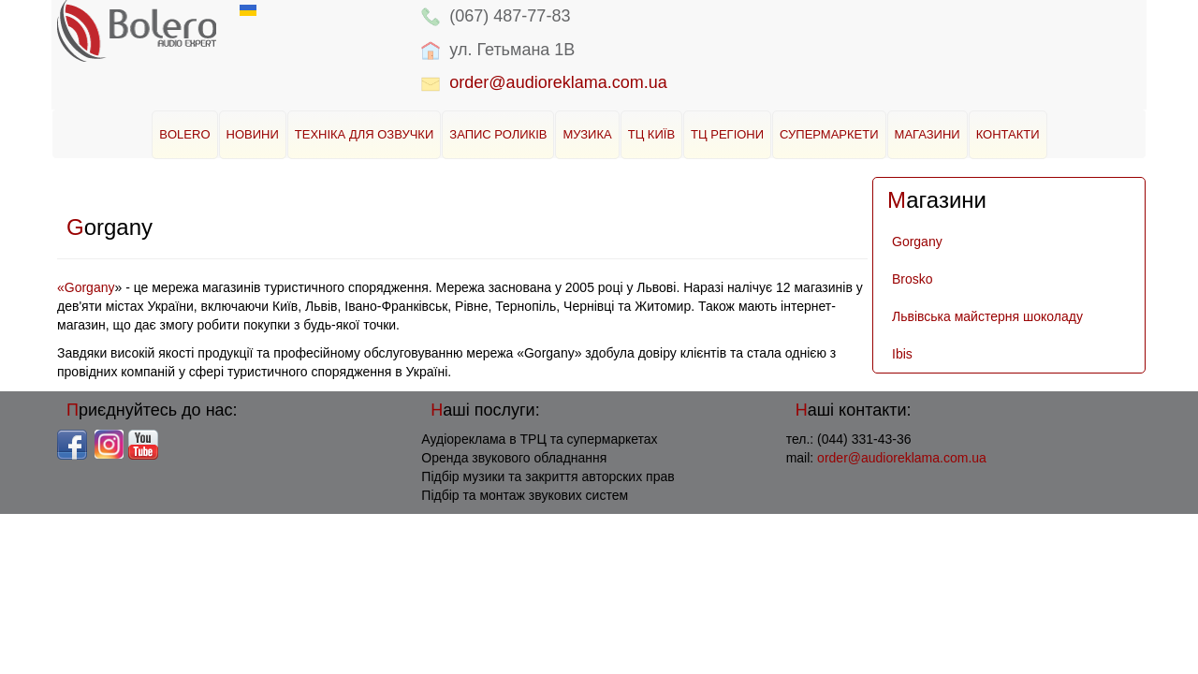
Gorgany (917, 241)
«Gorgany (85, 287)
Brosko (912, 278)
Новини (252, 134)
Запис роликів (498, 134)
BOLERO (184, 134)
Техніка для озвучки (364, 134)
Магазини (927, 134)
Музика (586, 134)
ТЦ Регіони (727, 134)
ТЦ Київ (651, 134)
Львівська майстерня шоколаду (987, 316)
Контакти (1008, 134)
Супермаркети (829, 134)
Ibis (902, 353)
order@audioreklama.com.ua (557, 82)
